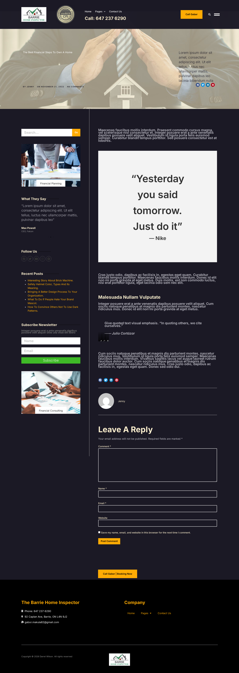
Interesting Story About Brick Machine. (50, 280)
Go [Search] (76, 132)
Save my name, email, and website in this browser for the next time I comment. (146, 532)
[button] (209, 14)
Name (102, 488)
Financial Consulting (51, 410)
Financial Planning (51, 183)
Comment (104, 446)
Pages (100, 11)
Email (102, 503)
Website (102, 517)
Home (88, 11)
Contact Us (115, 11)
